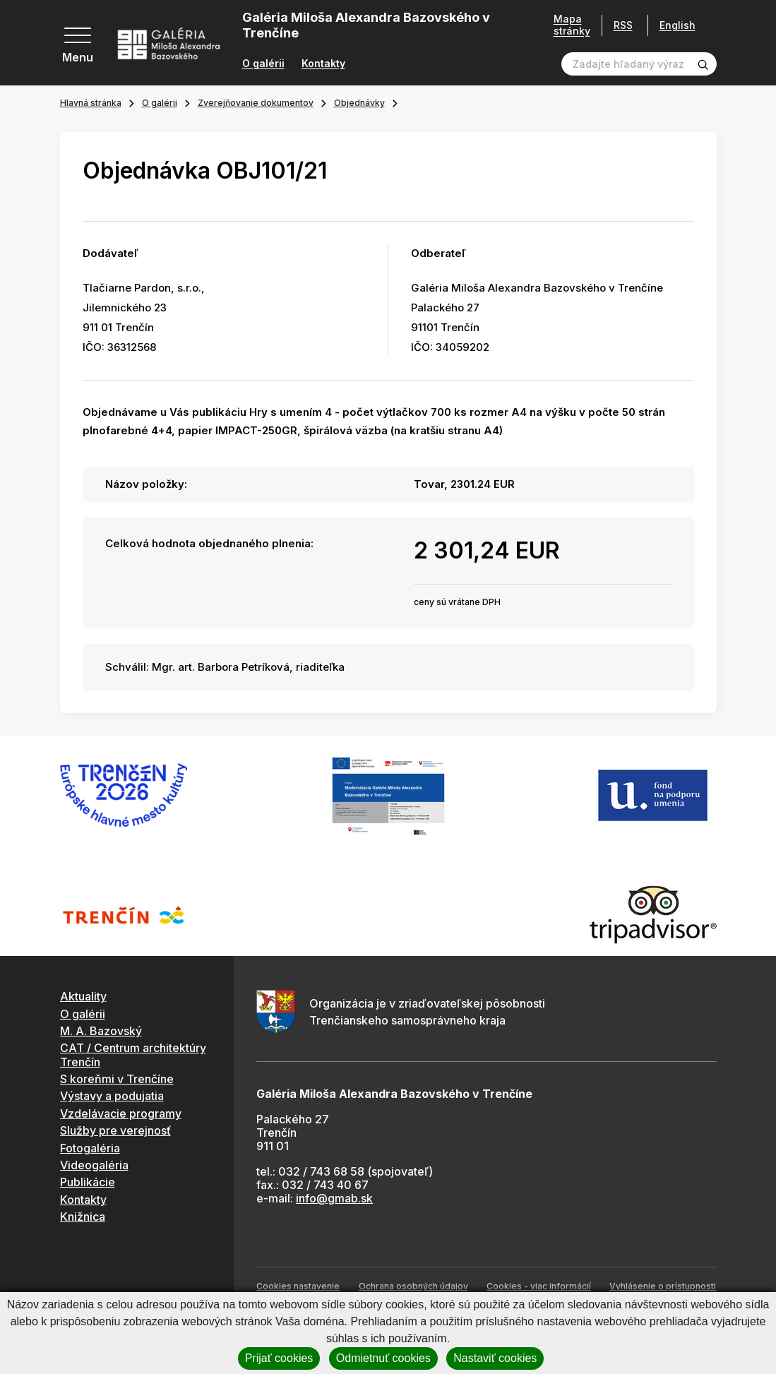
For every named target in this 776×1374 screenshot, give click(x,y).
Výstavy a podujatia (112, 1096)
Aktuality (83, 996)
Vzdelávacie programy (120, 1113)
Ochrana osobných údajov (413, 1286)
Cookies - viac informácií (539, 1286)
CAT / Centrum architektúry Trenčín (133, 1054)
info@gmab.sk (334, 1198)
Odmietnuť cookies (383, 1358)
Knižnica (82, 1216)
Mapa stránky (567, 25)
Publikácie (87, 1182)
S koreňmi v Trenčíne (117, 1079)
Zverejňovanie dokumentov (256, 102)
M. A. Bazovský (101, 1031)
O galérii (263, 63)
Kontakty (323, 63)
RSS (618, 25)
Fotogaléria (90, 1148)
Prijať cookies (279, 1358)
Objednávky (359, 102)
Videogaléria (94, 1165)
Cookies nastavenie (298, 1286)
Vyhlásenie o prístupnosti (662, 1286)
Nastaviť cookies (495, 1358)
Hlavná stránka (90, 102)
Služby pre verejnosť (115, 1130)
